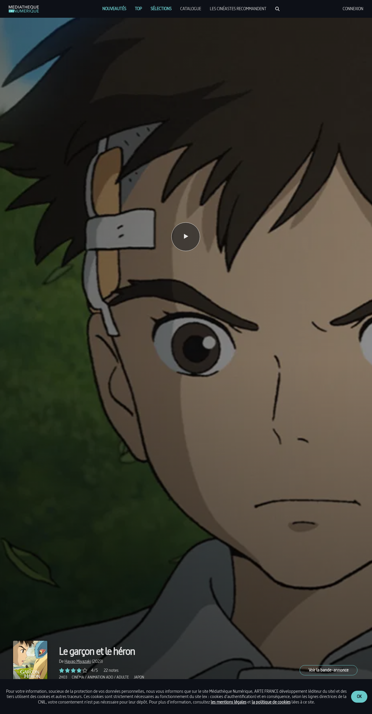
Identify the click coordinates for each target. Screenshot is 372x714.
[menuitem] (114, 8)
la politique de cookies (271, 702)
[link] (24, 9)
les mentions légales (228, 702)
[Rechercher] (277, 9)
